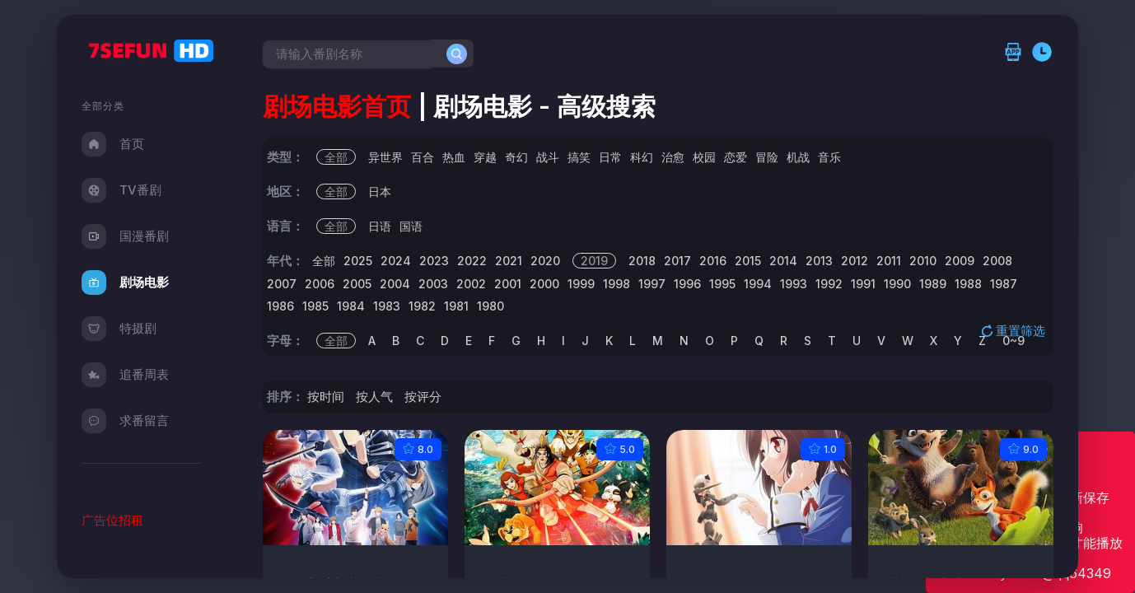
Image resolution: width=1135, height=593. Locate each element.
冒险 (766, 157)
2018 (642, 261)
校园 (704, 157)
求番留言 (125, 421)
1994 (758, 284)
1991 (863, 284)
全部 (336, 157)
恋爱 (735, 157)
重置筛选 (1014, 330)
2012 (854, 261)
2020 (545, 261)
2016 (712, 261)
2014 (783, 261)
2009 (959, 261)
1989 (932, 284)
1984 (351, 306)
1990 (897, 284)
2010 (922, 261)
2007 (282, 284)
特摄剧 (119, 328)
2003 (433, 284)
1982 (422, 306)
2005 (357, 284)
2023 (434, 261)
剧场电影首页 (337, 106)
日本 (379, 191)
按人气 (374, 396)
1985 (315, 306)
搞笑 (579, 157)
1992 (829, 284)
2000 (544, 284)
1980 (490, 306)
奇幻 (516, 157)
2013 (819, 261)
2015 (748, 261)
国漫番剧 (125, 236)
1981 (456, 306)
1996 (687, 284)
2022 (472, 261)
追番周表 (125, 374)
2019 (594, 261)
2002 (471, 284)
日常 (610, 157)
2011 (888, 261)
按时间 (325, 396)
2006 (319, 284)
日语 (379, 226)
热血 (453, 157)
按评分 (422, 396)
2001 (507, 284)
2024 (396, 261)
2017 (677, 261)
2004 (395, 284)
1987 (1003, 284)
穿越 (485, 157)
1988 (968, 284)
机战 (798, 157)
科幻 (641, 157)
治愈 (672, 157)
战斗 (547, 157)
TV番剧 (121, 190)
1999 (581, 284)
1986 (280, 306)
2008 (997, 261)
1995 (722, 284)
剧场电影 (125, 282)
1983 (386, 306)
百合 (422, 157)
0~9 (1013, 341)
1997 (652, 284)
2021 (508, 261)
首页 (113, 144)
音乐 (829, 157)
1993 (793, 284)
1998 (616, 284)
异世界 (385, 157)
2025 (357, 261)
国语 (411, 226)
